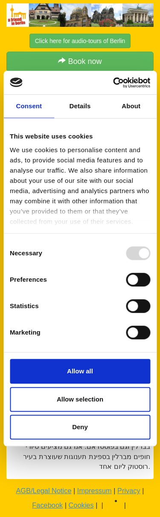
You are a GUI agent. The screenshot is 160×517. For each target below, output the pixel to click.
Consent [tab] (29, 106)
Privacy (128, 490)
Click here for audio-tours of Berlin (80, 41)
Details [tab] (80, 106)
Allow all (80, 371)
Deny (80, 426)
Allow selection (80, 399)
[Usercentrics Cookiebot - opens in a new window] (114, 82)
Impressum (94, 490)
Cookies (81, 505)
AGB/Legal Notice (43, 490)
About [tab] (131, 106)
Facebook (47, 505)
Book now (80, 61)
